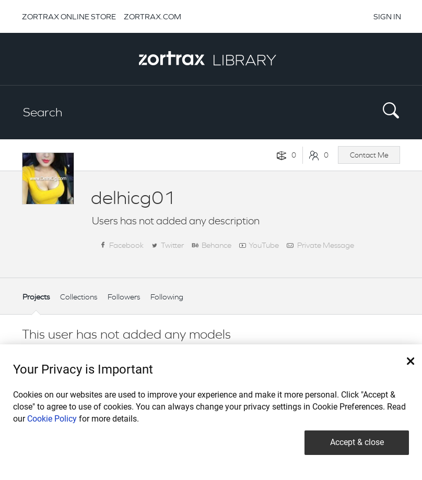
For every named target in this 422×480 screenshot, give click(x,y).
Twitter (172, 245)
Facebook (126, 245)
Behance (216, 245)
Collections (78, 296)
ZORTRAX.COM (152, 16)
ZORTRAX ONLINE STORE (69, 16)
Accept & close (357, 442)
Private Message (325, 245)
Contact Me (369, 155)
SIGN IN (387, 16)
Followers (124, 296)
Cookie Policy (52, 419)
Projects (36, 296)
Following (166, 296)
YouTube (264, 245)
